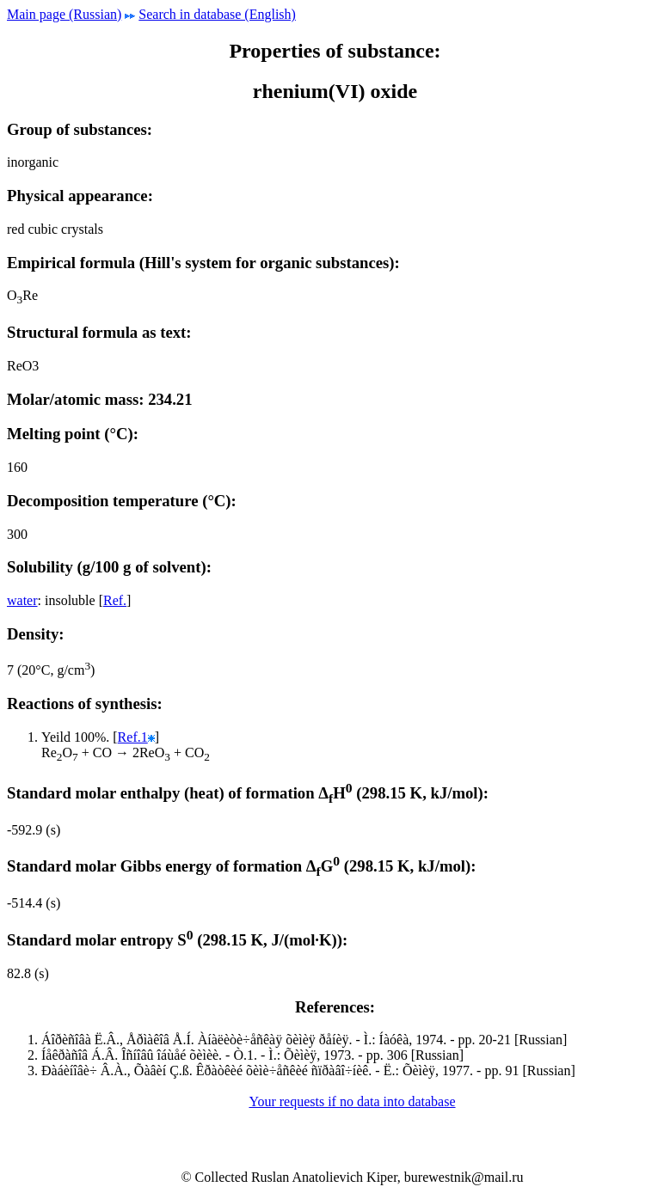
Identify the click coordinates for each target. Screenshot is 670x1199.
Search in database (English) (217, 14)
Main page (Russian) (64, 14)
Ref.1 (133, 737)
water (22, 600)
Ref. (114, 600)
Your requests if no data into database (352, 1101)
